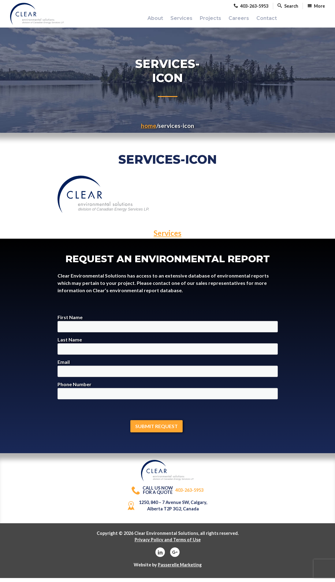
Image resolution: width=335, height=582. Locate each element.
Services (167, 237)
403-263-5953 (168, 494)
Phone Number (168, 395)
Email (168, 372)
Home (148, 129)
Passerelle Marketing (180, 568)
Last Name (168, 350)
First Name (168, 328)
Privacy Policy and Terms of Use (168, 544)
